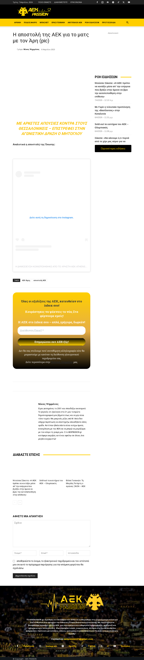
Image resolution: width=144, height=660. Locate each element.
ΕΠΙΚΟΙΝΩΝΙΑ (76, 2)
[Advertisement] (113, 51)
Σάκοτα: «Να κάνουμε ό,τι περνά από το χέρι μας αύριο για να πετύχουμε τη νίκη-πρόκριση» (112, 141)
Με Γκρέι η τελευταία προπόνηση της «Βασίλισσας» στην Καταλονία (112, 110)
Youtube (125, 645)
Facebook (28, 645)
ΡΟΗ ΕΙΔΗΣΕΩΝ (92, 22)
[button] (127, 22)
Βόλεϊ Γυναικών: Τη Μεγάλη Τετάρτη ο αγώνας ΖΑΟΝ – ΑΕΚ (78, 483)
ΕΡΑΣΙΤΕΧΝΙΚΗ (58, 22)
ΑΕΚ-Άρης (26, 280)
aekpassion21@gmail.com (78, 638)
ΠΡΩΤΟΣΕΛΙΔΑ (108, 22)
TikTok (91, 645)
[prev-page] (15, 501)
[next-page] (20, 501)
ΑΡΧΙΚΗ (17, 22)
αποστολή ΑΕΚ (39, 280)
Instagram (51, 645)
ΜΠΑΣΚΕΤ (44, 22)
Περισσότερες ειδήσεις (113, 148)
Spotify (72, 645)
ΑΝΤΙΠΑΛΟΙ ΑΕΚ (75, 22)
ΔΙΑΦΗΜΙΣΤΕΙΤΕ (60, 2)
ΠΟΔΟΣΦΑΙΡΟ (30, 22)
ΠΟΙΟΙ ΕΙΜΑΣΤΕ (44, 2)
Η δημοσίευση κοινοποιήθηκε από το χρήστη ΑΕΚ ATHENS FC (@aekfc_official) (64, 266)
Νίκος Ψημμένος (31, 49)
